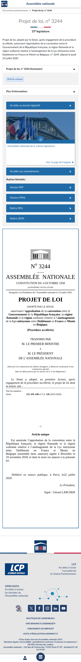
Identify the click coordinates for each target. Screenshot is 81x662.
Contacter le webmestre (65, 642)
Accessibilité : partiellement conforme (36, 642)
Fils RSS (31, 645)
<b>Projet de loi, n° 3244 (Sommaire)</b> (40, 69)
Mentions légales (11, 642)
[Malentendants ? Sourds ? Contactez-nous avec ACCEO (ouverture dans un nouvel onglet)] (18, 608)
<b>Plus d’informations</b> (40, 91)
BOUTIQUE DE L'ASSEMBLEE (39, 618)
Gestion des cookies (44, 645)
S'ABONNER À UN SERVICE (39, 629)
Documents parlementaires (15, 10)
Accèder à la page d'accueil (4, 4)
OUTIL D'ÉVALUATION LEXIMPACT (39, 634)
